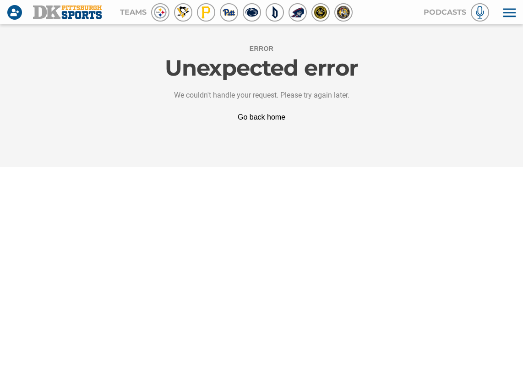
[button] (508, 12)
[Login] (16, 12)
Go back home (261, 117)
